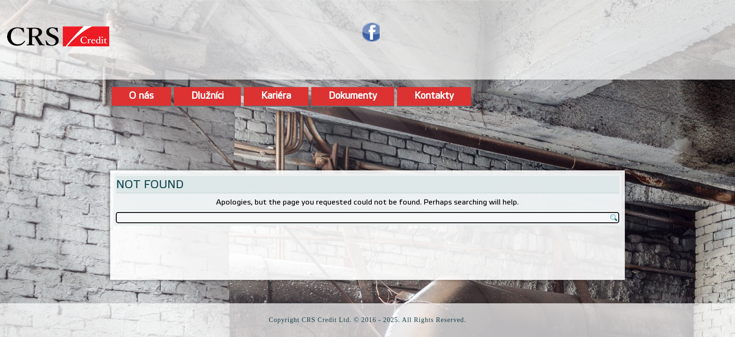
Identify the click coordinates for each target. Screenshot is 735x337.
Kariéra (276, 96)
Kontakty (434, 96)
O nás (141, 96)
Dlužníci (207, 96)
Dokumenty (353, 96)
